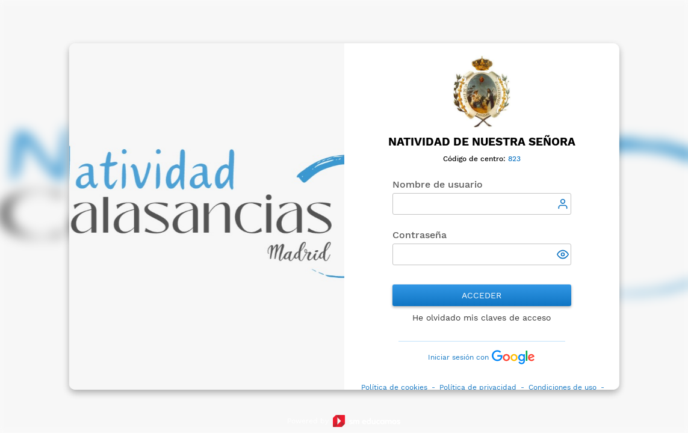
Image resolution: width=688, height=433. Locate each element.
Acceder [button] (481, 295)
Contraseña (419, 235)
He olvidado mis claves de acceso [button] (481, 317)
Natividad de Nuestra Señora (481, 142)
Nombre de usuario (437, 184)
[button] (564, 255)
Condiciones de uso (562, 387)
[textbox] (481, 204)
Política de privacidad (477, 387)
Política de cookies (394, 387)
